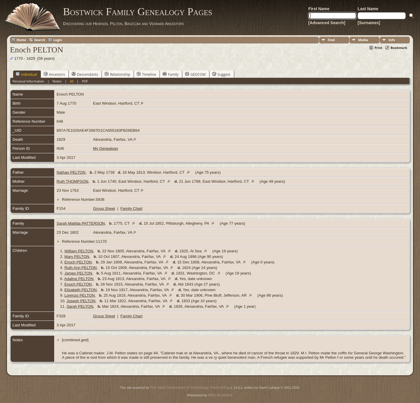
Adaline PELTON (78, 279)
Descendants (85, 74)
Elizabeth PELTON (80, 290)
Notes (56, 81)
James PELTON (78, 273)
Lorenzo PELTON (79, 295)
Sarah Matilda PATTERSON (81, 223)
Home (21, 40)
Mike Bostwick (220, 395)
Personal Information (28, 81)
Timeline (146, 74)
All (72, 81)
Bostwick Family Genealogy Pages (137, 11)
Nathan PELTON (71, 172)
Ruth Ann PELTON (80, 267)
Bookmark (399, 47)
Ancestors (54, 74)
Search (39, 40)
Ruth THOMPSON (72, 181)
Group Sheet (104, 208)
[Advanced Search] (326, 22)
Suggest (221, 74)
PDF (85, 81)
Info (391, 40)
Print (378, 47)
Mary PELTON (76, 256)
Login (57, 40)
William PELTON (78, 251)
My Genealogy (105, 148)
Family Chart (131, 208)
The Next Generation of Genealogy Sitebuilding (190, 387)
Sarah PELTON (79, 306)
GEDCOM (195, 74)
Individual (26, 74)
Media (363, 40)
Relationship (117, 74)
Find (331, 40)
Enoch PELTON (78, 262)
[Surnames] (369, 22)
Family (170, 74)
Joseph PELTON (80, 301)
